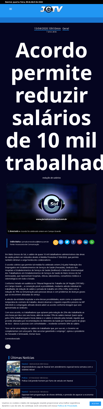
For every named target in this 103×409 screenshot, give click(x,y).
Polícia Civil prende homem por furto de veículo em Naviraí (47, 380)
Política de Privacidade (67, 405)
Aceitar (95, 404)
